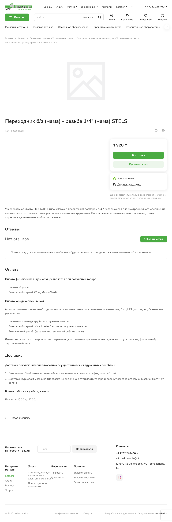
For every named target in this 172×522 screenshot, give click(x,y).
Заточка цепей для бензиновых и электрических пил (39, 475)
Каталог (9, 475)
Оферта (87, 513)
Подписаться (84, 449)
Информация (59, 466)
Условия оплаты (83, 472)
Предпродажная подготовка (37, 485)
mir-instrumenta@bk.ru (129, 458)
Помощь (79, 466)
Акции (8, 480)
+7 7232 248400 (155, 6)
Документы (57, 477)
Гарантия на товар (84, 482)
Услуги (9, 490)
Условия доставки (84, 477)
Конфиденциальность (66, 513)
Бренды (9, 485)
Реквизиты (57, 472)
